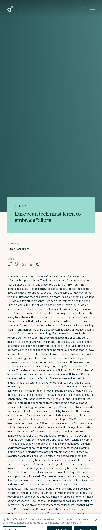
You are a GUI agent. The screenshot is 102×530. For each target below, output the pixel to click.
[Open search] (82, 8)
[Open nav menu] (92, 8)
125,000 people (78, 419)
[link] (10, 8)
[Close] (96, 522)
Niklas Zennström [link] (18, 248)
